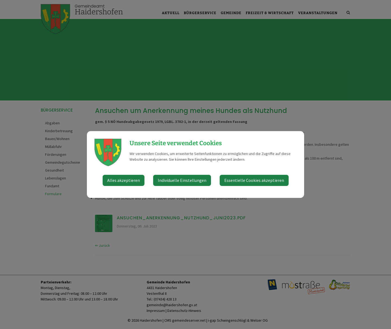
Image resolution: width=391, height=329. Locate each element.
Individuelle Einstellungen (182, 180)
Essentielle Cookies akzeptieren (254, 180)
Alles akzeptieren (123, 180)
